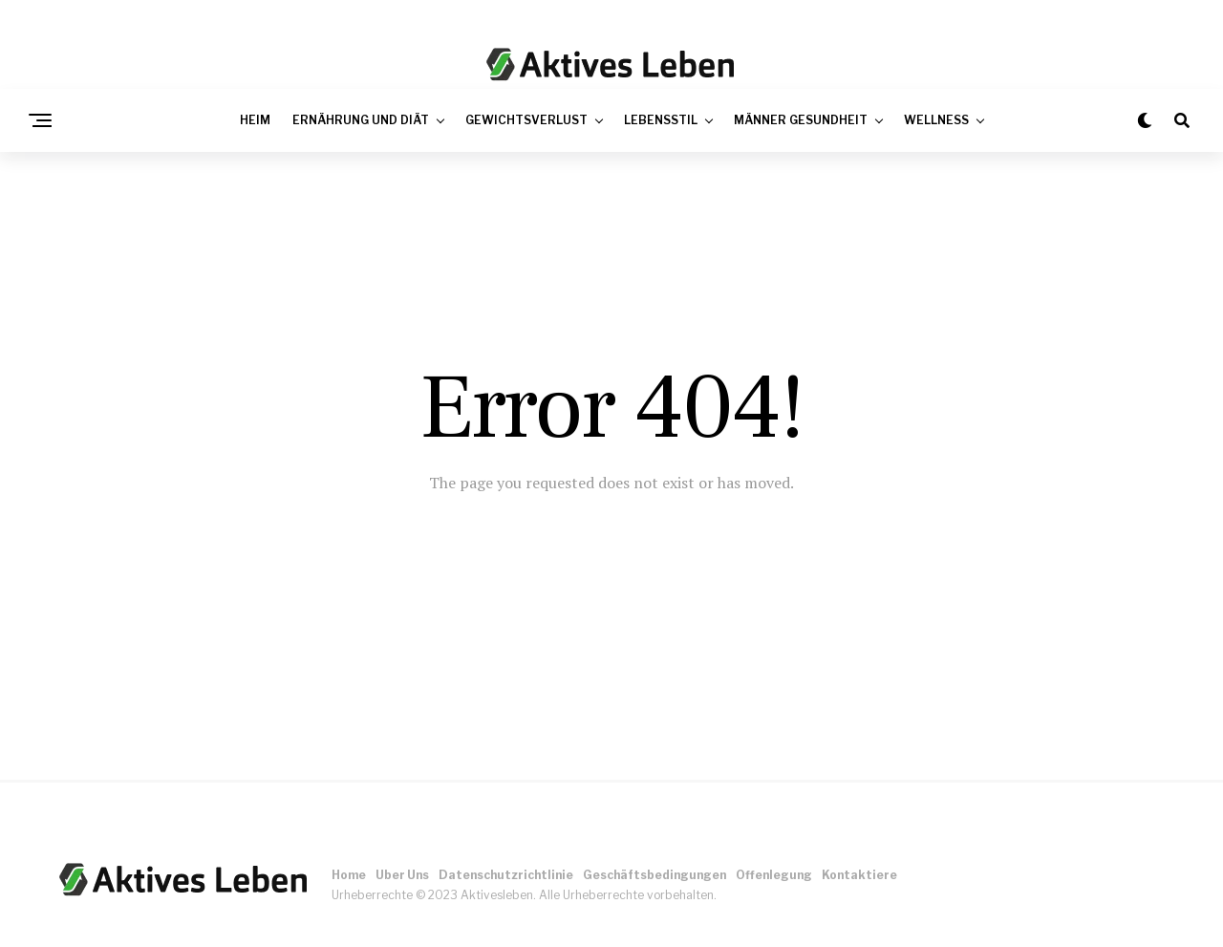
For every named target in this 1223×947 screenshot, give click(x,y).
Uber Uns (402, 875)
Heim (255, 120)
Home (349, 875)
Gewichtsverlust (526, 120)
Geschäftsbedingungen (654, 875)
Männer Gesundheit (801, 120)
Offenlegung (774, 875)
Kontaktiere (859, 875)
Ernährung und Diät (360, 120)
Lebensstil (660, 120)
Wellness (936, 120)
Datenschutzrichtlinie (506, 875)
